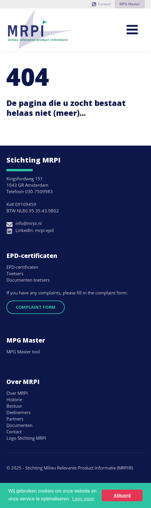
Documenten (19, 425)
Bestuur (14, 406)
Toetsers (14, 273)
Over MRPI (17, 393)
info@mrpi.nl (28, 223)
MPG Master (130, 3)
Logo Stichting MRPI (26, 438)
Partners (14, 419)
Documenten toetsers (28, 280)
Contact (104, 3)
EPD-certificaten (22, 267)
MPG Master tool (23, 352)
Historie (14, 399)
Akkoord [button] (122, 495)
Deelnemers (18, 412)
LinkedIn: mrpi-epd (34, 230)
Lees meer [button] (83, 498)
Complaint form (35, 307)
